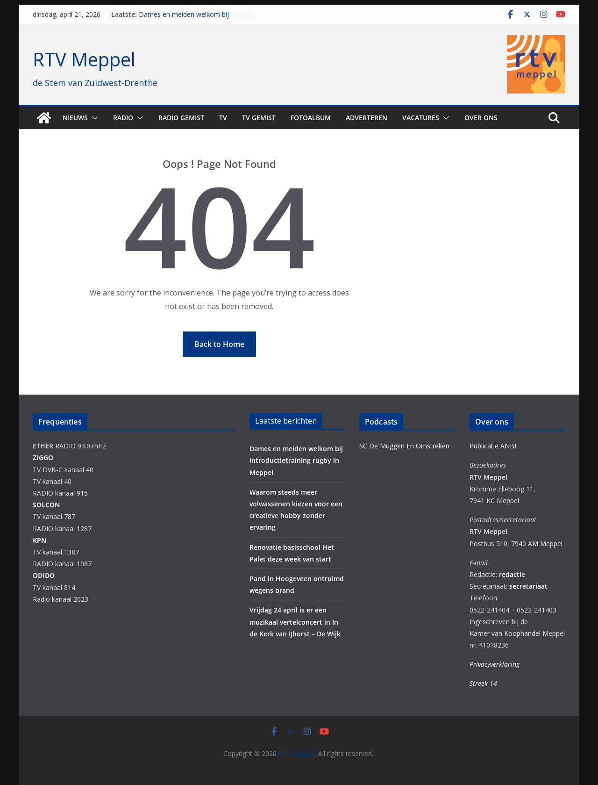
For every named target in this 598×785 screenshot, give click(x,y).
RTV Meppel (84, 59)
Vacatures (420, 117)
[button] (93, 117)
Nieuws (75, 117)
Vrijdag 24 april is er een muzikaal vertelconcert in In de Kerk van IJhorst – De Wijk (295, 621)
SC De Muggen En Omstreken (404, 445)
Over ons (481, 117)
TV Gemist (259, 117)
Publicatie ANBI (493, 445)
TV (223, 117)
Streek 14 (483, 683)
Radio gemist (181, 117)
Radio (123, 117)
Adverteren (366, 117)
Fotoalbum (311, 117)
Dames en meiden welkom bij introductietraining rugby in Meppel (191, 19)
